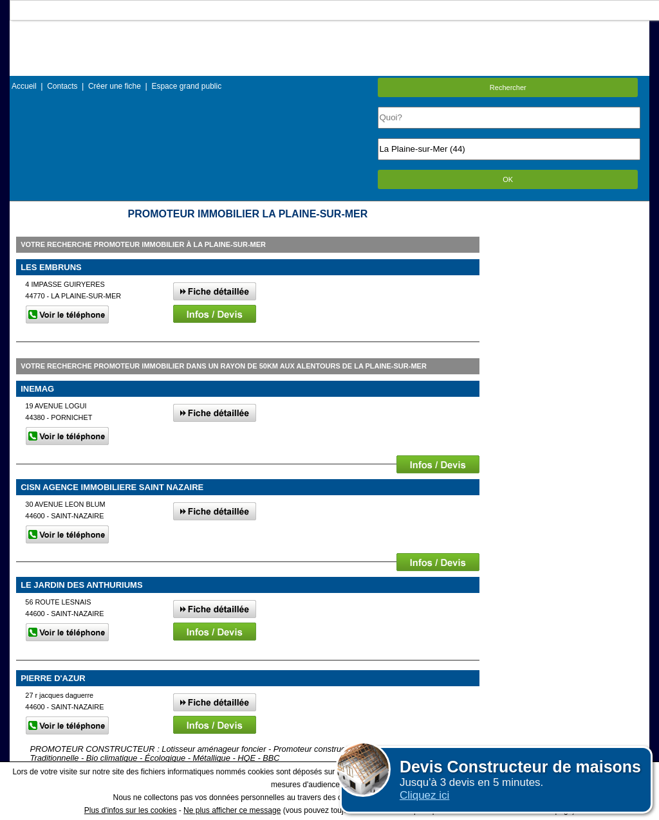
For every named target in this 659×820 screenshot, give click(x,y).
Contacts (62, 86)
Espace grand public (186, 86)
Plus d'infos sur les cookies (130, 810)
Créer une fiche (114, 86)
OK (508, 179)
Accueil (24, 86)
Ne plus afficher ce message (232, 810)
